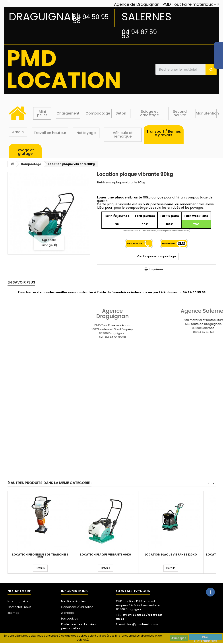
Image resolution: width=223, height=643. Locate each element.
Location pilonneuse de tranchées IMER (40, 556)
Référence (105, 183)
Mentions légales (73, 601)
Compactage (97, 113)
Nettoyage (86, 132)
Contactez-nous (19, 607)
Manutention (207, 113)
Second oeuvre (180, 113)
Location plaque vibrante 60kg (105, 554)
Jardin (18, 131)
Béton (121, 113)
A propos (67, 613)
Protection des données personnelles (78, 626)
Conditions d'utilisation (77, 607)
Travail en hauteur (50, 132)
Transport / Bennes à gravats (163, 133)
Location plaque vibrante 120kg (171, 554)
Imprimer (156, 269)
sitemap (13, 613)
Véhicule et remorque (123, 134)
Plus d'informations (205, 637)
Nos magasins (18, 601)
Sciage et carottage (149, 113)
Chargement (68, 113)
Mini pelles (42, 113)
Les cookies (69, 618)
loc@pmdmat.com (142, 624)
